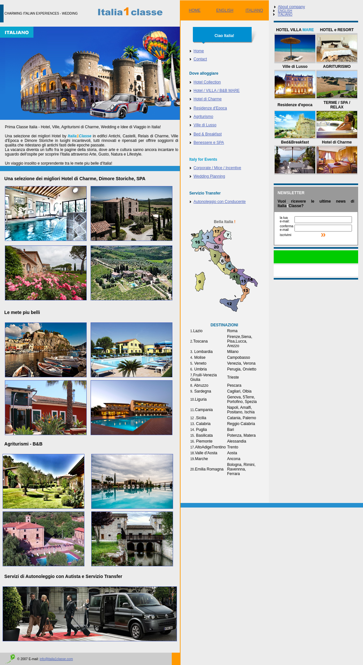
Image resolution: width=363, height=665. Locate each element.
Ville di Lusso (205, 125)
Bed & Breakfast (208, 134)
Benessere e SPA (209, 142)
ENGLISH (224, 10)
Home (199, 51)
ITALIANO (254, 10)
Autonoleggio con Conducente (220, 201)
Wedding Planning (209, 176)
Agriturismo (203, 116)
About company (291, 7)
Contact (200, 59)
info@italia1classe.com (56, 659)
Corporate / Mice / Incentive (217, 168)
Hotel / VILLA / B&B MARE (217, 90)
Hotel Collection (207, 82)
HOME (195, 10)
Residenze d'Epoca (210, 108)
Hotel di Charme (208, 99)
